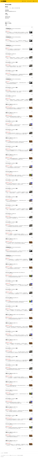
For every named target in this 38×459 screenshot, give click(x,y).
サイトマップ (7, 455)
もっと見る (19, 448)
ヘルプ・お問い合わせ (3, 455)
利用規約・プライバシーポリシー (13, 455)
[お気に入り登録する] (32, 27)
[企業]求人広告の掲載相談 (20, 455)
